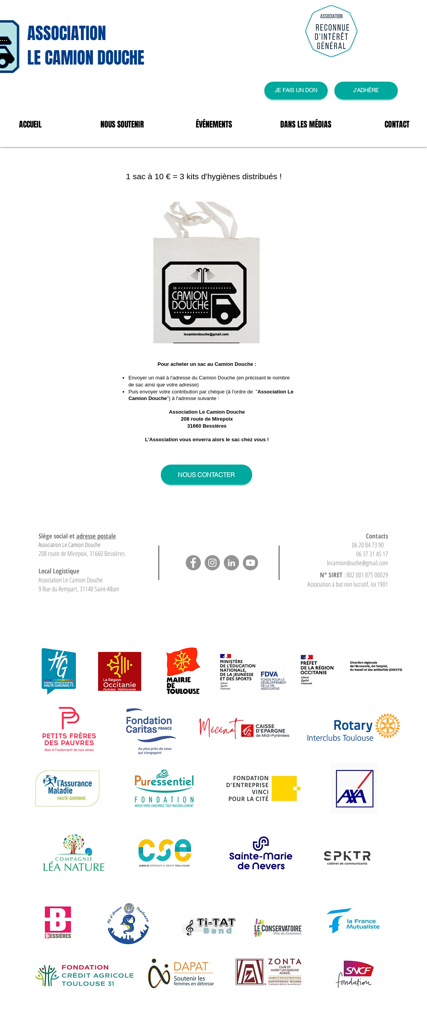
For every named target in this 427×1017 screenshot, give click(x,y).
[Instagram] (212, 562)
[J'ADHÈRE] (366, 91)
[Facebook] (193, 562)
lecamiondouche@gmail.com (357, 562)
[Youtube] (250, 562)
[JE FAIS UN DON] (296, 91)
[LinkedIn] (231, 562)
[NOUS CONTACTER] (206, 475)
